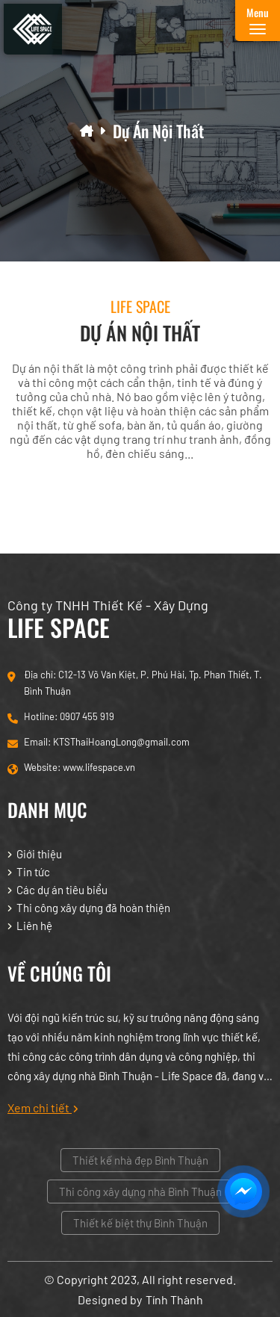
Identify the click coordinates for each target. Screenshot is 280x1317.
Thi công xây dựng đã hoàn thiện (93, 907)
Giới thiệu (39, 854)
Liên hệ (34, 925)
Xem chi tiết (42, 1107)
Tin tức (33, 871)
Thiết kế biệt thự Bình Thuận (140, 1223)
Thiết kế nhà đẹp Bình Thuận (140, 1160)
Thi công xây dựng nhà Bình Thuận (140, 1191)
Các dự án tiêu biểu (62, 889)
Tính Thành (174, 1299)
